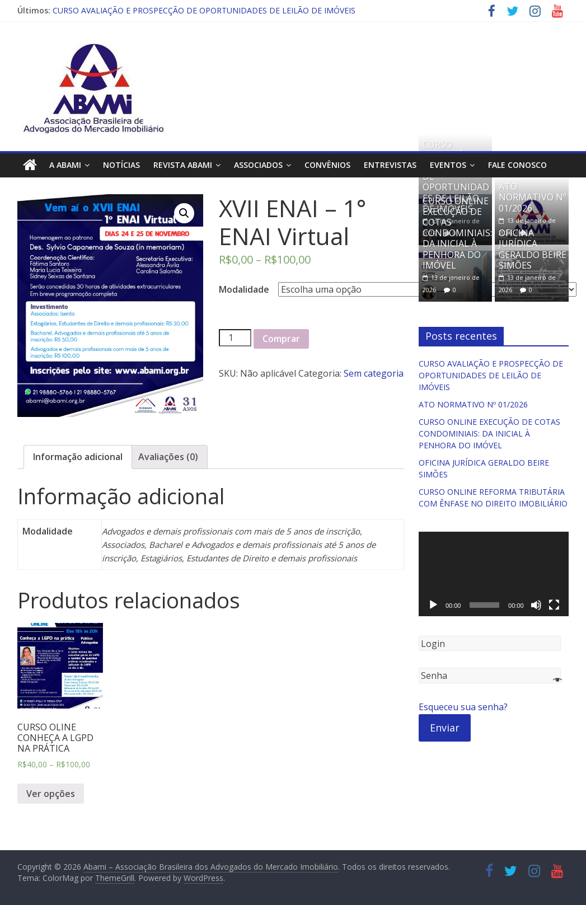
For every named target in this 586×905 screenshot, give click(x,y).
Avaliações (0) (168, 457)
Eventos (448, 165)
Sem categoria (374, 373)
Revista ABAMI (182, 165)
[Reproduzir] (433, 605)
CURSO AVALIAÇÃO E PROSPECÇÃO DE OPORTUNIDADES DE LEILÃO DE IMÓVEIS (204, 10)
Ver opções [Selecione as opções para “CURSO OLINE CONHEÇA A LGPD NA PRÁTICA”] (50, 793)
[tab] (78, 457)
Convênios (327, 165)
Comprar (281, 338)
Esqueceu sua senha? (463, 707)
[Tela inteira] (554, 605)
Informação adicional (78, 457)
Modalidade (244, 289)
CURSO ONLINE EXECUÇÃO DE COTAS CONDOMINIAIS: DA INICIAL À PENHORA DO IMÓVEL (457, 233)
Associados (258, 165)
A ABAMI (65, 165)
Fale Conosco (517, 165)
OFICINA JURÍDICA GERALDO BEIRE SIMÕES (532, 249)
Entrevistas (390, 165)
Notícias (121, 165)
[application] (494, 574)
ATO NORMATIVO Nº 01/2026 (532, 197)
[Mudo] (536, 605)
